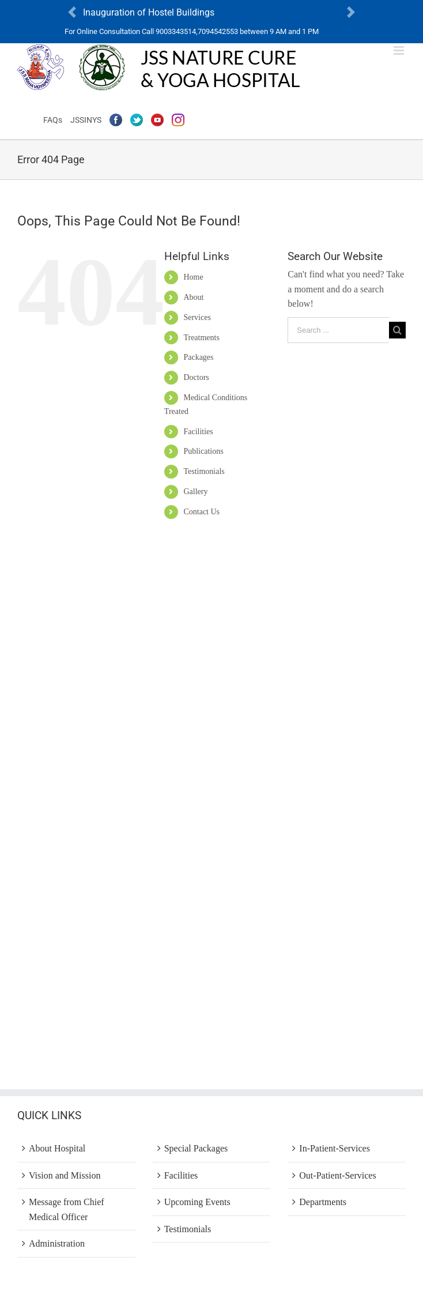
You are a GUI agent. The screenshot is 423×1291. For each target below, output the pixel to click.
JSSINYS (85, 120)
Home (193, 277)
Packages (198, 357)
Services (196, 317)
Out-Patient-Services (337, 1175)
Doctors (196, 377)
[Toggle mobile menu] (400, 50)
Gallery (195, 491)
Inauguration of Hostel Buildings (148, 12)
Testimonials (203, 471)
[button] (72, 12)
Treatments (201, 337)
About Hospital (57, 1148)
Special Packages (196, 1148)
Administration (57, 1243)
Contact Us (201, 511)
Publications (203, 451)
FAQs (52, 120)
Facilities (198, 431)
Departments (322, 1202)
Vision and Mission (64, 1175)
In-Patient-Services (334, 1148)
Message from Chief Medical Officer (66, 1209)
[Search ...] (338, 330)
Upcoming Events (197, 1202)
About (193, 297)
